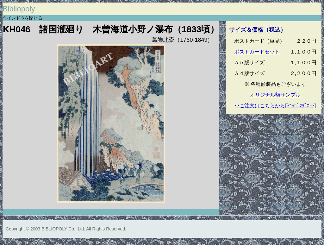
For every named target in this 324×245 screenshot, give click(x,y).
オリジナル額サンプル (275, 94)
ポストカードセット (257, 51)
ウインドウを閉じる (22, 18)
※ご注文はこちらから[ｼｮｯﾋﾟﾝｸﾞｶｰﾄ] (275, 105)
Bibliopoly (19, 8)
